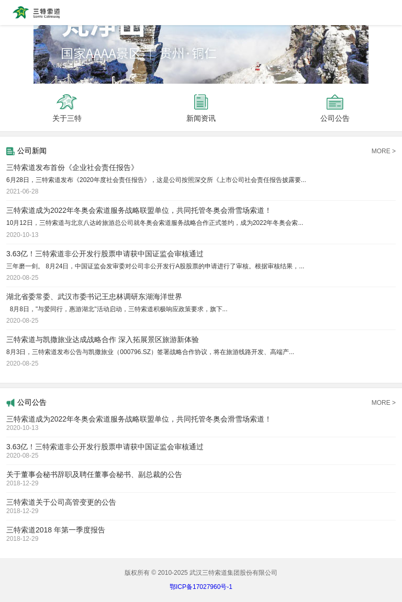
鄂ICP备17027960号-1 (201, 586)
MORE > (384, 151)
